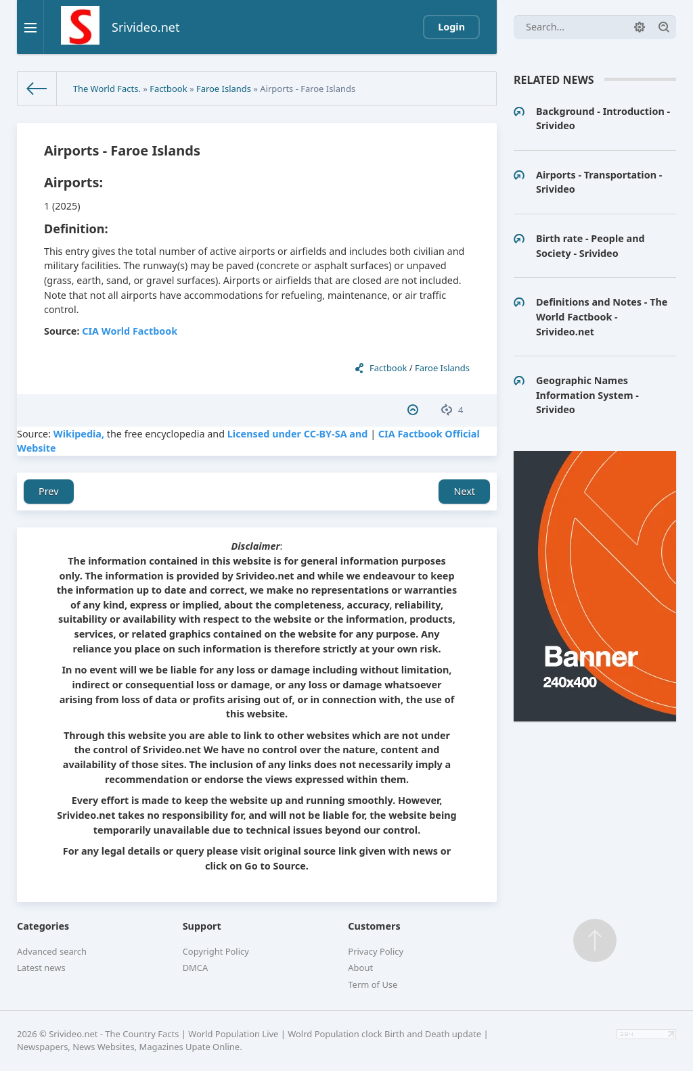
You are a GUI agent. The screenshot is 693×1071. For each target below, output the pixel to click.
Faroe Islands (223, 88)
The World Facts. (107, 88)
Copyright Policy (216, 951)
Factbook (168, 88)
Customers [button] (374, 926)
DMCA (195, 967)
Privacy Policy (375, 951)
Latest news (41, 967)
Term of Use (372, 984)
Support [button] (202, 926)
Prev (49, 491)
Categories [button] (43, 926)
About (360, 967)
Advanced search (52, 951)
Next (464, 491)
